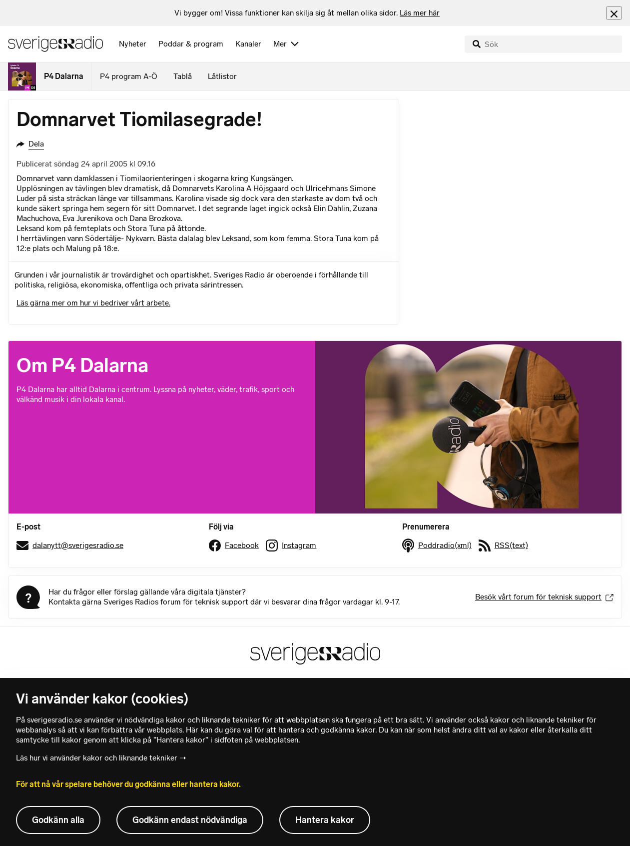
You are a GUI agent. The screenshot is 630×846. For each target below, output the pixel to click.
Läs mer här (420, 13)
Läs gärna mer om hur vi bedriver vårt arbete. (93, 303)
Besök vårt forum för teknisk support (544, 597)
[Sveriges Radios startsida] (55, 44)
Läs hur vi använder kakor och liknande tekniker (96, 757)
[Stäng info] (614, 12)
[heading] (307, 13)
